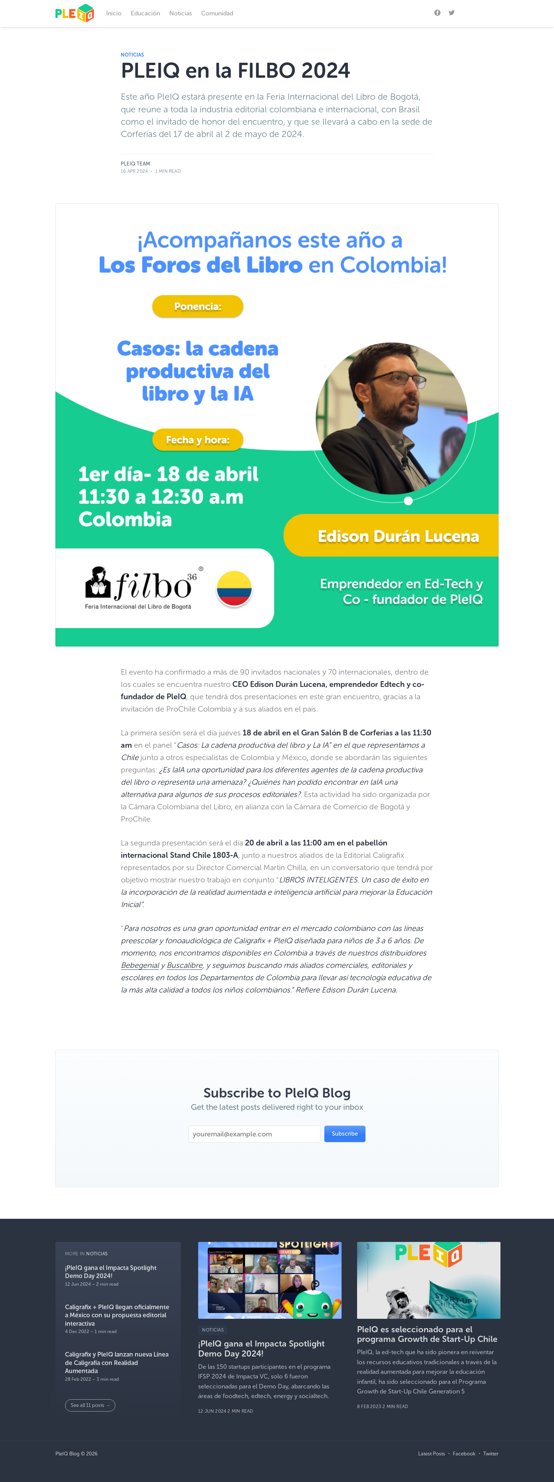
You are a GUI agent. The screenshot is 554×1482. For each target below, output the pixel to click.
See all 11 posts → (90, 1405)
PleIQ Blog (67, 1454)
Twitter (491, 1454)
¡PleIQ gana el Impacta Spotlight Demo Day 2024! (111, 1272)
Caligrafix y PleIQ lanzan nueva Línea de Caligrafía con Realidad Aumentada (117, 1363)
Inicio (114, 13)
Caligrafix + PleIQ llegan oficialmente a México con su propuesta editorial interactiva (117, 1315)
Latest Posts (431, 1454)
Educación (145, 13)
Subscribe (480, 12)
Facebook (464, 1454)
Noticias (180, 13)
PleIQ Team (135, 164)
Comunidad (217, 13)
